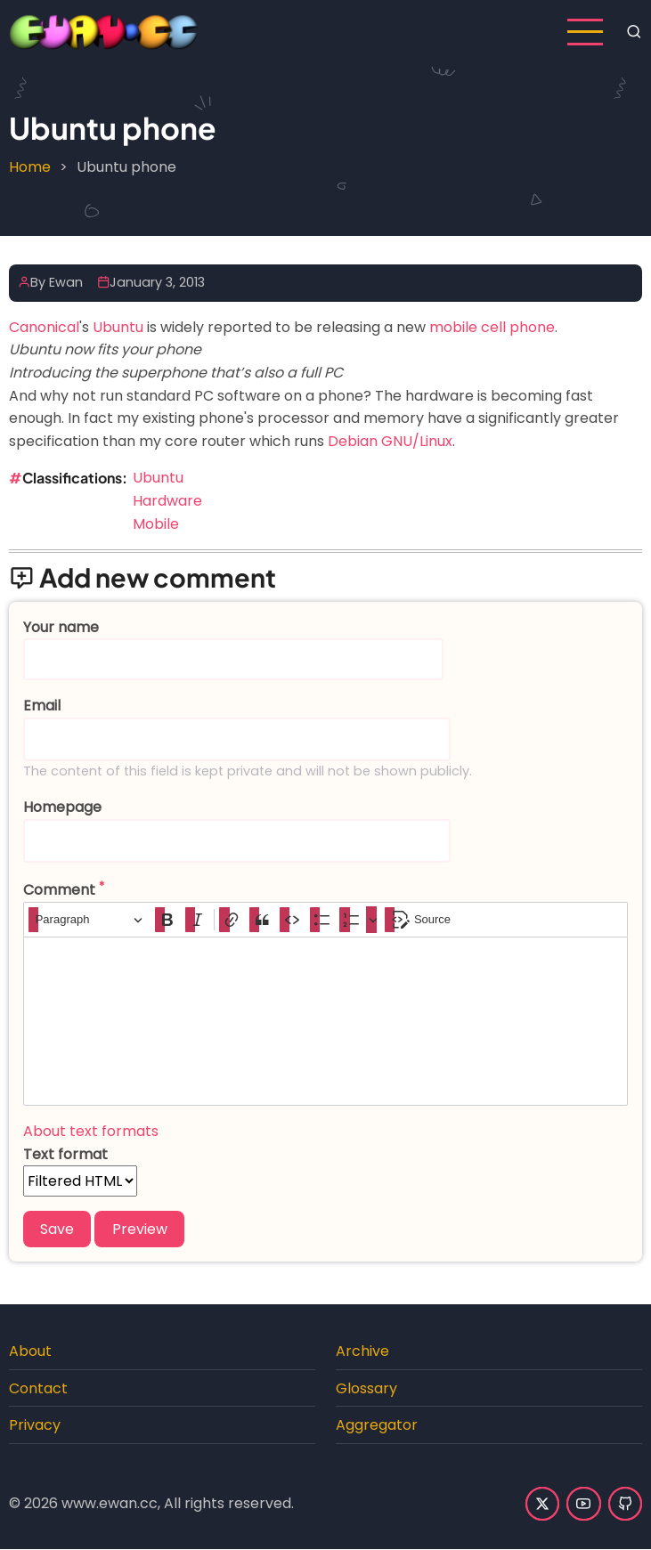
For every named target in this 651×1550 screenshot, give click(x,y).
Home (30, 167)
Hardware (167, 501)
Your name (61, 627)
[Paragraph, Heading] (89, 920)
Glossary (366, 1388)
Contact (38, 1388)
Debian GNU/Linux (390, 441)
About (30, 1351)
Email (42, 705)
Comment (59, 890)
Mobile (156, 524)
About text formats (91, 1131)
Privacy (35, 1425)
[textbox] (325, 1021)
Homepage (62, 807)
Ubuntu (118, 327)
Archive (362, 1351)
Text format (65, 1154)
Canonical (44, 327)
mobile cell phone (492, 327)
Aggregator (377, 1425)
